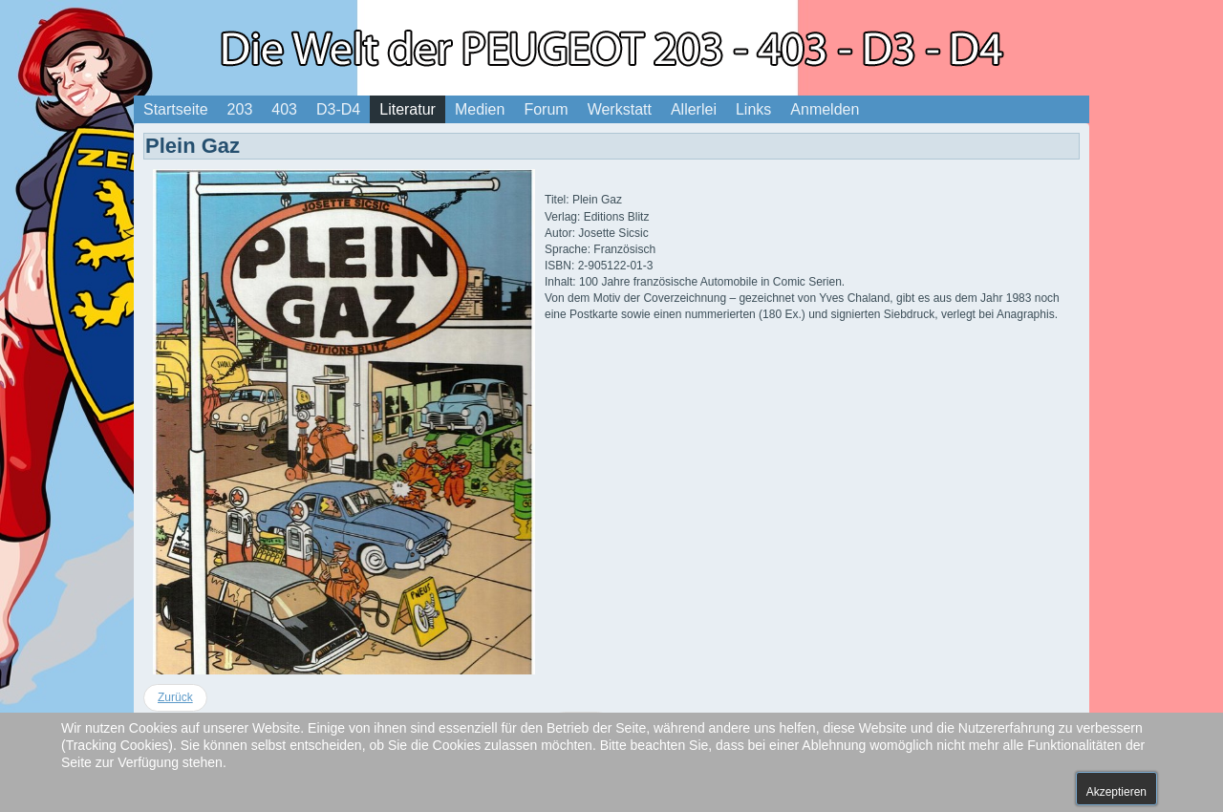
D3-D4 (338, 109)
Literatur (407, 109)
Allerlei (694, 109)
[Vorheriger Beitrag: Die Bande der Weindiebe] (175, 698)
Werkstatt (620, 109)
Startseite (175, 109)
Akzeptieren (1116, 792)
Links (753, 109)
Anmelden (824, 109)
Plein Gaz (192, 146)
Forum (546, 109)
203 (240, 109)
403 (284, 109)
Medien (479, 109)
